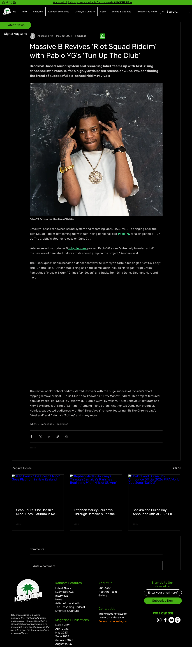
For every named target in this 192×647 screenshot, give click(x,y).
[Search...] (174, 11)
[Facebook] (7, 3)
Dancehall (46, 424)
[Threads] (14, 3)
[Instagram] (3, 3)
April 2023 (62, 628)
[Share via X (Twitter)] (40, 436)
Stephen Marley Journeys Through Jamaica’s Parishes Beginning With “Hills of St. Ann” (95, 512)
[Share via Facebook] (31, 436)
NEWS (33, 424)
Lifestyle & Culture (67, 610)
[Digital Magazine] (15, 33)
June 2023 (62, 636)
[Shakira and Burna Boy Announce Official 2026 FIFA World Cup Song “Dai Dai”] (154, 489)
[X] (10, 3)
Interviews (61, 595)
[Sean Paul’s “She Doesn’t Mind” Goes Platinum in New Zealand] (38, 489)
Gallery (102, 595)
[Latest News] (15, 25)
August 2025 (63, 644)
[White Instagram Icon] (159, 620)
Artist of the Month (67, 603)
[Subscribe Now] (163, 600)
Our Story (104, 588)
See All (177, 467)
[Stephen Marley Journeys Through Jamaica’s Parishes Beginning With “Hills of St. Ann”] (96, 489)
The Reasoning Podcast (70, 607)
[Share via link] (57, 436)
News (58, 599)
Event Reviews (64, 592)
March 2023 (62, 625)
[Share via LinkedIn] (49, 436)
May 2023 (61, 632)
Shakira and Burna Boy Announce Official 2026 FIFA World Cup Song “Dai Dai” (154, 512)
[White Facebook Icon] (165, 620)
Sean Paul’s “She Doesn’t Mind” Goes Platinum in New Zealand (36, 512)
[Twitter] (171, 620)
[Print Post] (66, 436)
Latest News (63, 588)
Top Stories (61, 424)
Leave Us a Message (111, 617)
